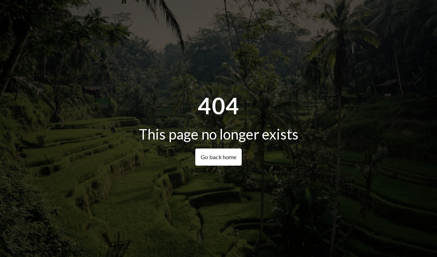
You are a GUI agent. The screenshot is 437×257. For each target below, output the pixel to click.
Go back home (218, 156)
